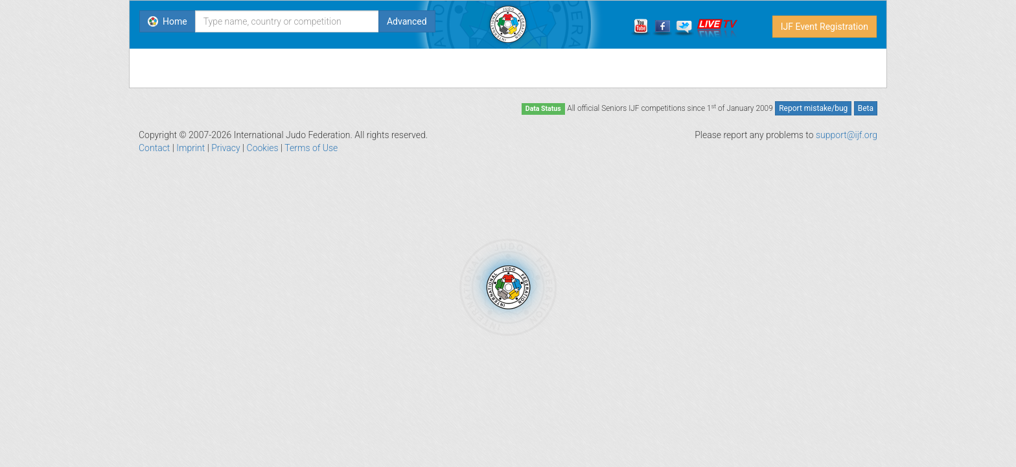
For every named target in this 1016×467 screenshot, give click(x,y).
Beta (865, 108)
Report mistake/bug (813, 108)
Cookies (263, 148)
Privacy (225, 148)
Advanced (407, 21)
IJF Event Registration (824, 26)
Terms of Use (311, 148)
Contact (154, 148)
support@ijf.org (846, 135)
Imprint (190, 148)
